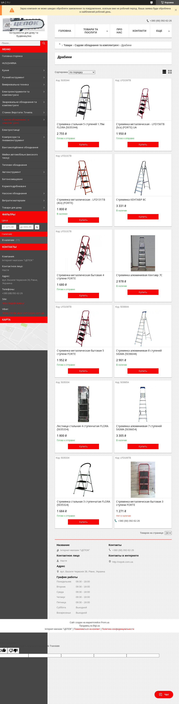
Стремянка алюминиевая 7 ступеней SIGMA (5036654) (139, 427)
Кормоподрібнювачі (14, 186)
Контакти (139, 30)
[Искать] (43, 43)
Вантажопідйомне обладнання (20, 147)
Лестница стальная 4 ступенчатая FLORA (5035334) (82, 427)
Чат (164, 694)
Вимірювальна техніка (15, 84)
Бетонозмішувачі (12, 179)
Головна (64, 30)
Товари (68, 45)
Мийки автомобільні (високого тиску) (20, 156)
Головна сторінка (12, 56)
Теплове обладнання (14, 164)
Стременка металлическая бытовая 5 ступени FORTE (80, 352)
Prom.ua (105, 622)
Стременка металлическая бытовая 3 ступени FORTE (139, 503)
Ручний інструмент (13, 77)
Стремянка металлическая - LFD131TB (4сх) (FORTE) (81, 201)
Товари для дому (12, 207)
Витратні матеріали (13, 200)
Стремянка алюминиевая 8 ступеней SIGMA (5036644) (139, 352)
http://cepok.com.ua (13, 303)
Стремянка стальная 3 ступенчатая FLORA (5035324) (83, 503)
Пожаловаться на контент (87, 629)
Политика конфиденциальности (118, 629)
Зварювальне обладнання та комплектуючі (19, 103)
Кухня (5, 70)
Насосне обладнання (14, 193)
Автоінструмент (11, 172)
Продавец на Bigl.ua (89, 626)
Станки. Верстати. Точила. (17, 112)
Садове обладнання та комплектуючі (15, 121)
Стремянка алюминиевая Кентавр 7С (139, 275)
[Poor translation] (13, 651)
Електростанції (11, 129)
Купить (83, 144)
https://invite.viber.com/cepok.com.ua (23, 313)
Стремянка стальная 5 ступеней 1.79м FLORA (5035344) (80, 126)
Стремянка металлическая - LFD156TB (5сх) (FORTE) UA (140, 126)
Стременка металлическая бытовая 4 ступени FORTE (80, 277)
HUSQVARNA (9, 63)
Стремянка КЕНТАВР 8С (131, 199)
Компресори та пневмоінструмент (13, 138)
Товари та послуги (90, 31)
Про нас (119, 31)
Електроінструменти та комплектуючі (15, 93)
